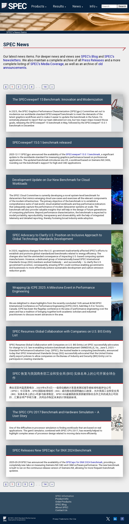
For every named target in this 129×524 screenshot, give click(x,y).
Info (92, 6)
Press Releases (93, 60)
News (77, 6)
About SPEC (61, 507)
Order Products (63, 501)
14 (45, 86)
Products (37, 6)
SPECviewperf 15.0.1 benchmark (83, 154)
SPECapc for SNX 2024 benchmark (84, 462)
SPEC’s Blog (89, 56)
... (36, 86)
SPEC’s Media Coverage (47, 64)
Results (58, 6)
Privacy (55, 519)
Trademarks (63, 519)
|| (5, 86)
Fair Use (73, 519)
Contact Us (61, 510)
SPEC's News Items (16, 32)
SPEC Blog (61, 504)
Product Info (61, 498)
